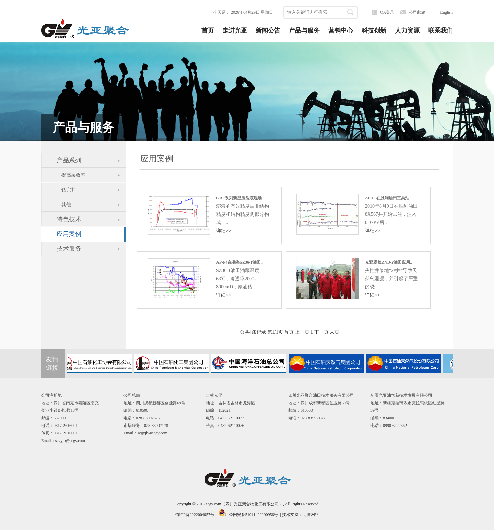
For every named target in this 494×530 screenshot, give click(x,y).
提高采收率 (71, 175)
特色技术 (69, 219)
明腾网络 (311, 514)
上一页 (302, 332)
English (446, 12)
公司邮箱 (417, 12)
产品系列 (69, 160)
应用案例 (69, 234)
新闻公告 (268, 30)
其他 (64, 204)
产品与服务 (304, 30)
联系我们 (440, 30)
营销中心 (340, 30)
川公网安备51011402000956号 (251, 514)
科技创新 (374, 30)
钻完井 (66, 190)
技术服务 (69, 248)
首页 (207, 30)
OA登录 (387, 12)
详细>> (223, 230)
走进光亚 (234, 30)
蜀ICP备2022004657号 (194, 514)
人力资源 (407, 30)
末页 (334, 332)
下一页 (321, 332)
